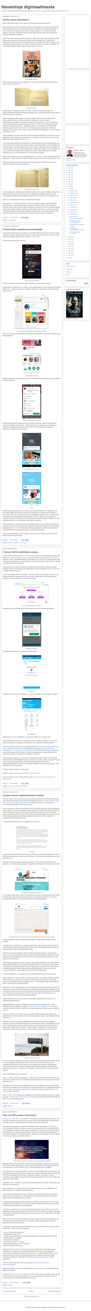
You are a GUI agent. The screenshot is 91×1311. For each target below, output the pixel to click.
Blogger (63, 1307)
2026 (69, 168)
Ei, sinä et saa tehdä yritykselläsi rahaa (39, 1006)
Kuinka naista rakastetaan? (16, 20)
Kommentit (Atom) (33, 1296)
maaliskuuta (72, 211)
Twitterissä (69, 269)
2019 (69, 184)
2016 (69, 237)
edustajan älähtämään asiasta (49, 557)
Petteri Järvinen (80, 150)
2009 (69, 253)
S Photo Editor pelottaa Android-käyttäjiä (22, 229)
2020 (69, 182)
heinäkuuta (72, 202)
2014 (69, 241)
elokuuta (71, 200)
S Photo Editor (35, 236)
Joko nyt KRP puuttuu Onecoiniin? (19, 1115)
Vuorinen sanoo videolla (21, 1274)
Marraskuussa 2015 (9, 1118)
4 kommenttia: (13, 217)
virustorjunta (24, 542)
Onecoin (10, 1285)
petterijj (67, 11)
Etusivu (31, 1291)
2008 (69, 255)
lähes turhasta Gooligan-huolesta (17, 557)
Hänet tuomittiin (7, 955)
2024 (69, 172)
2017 (69, 188)
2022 (69, 177)
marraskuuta (72, 193)
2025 (69, 170)
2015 (69, 239)
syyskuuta (72, 197)
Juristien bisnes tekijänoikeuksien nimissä (23, 795)
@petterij (56, 11)
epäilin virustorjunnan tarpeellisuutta (31, 555)
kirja (8, 220)
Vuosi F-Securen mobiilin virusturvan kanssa (27, 773)
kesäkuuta (72, 204)
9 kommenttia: (13, 783)
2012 (69, 246)
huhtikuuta (72, 209)
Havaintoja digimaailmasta (28, 7)
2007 (69, 258)
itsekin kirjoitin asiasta (25, 804)
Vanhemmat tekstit (54, 1291)
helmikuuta (72, 214)
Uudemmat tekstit (9, 1291)
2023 (69, 175)
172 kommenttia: (14, 1282)
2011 (69, 248)
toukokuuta (72, 207)
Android (9, 542)
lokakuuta (72, 195)
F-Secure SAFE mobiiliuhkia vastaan (20, 552)
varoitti (20, 1118)
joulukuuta (72, 190)
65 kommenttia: (14, 1103)
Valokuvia (68, 272)
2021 (69, 179)
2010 (69, 251)
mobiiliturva (16, 542)
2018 (69, 186)
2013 (69, 244)
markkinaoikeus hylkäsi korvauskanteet (20, 1097)
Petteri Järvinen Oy (37, 11)
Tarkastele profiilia (71, 160)
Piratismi (10, 1106)
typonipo (13, 220)
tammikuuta (72, 216)
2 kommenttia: (13, 540)
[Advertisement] (76, 41)
